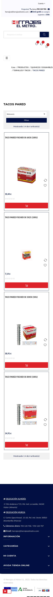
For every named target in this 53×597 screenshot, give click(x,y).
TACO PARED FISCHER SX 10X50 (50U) (21, 297)
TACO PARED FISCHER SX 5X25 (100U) (21, 217)
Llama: (39, 9)
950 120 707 (38, 526)
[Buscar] (26, 34)
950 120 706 (26, 526)
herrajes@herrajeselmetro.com (16, 12)
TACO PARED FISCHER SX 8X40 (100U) (21, 377)
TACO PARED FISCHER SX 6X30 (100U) (21, 137)
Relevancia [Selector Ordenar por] (26, 114)
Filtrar (26, 120)
